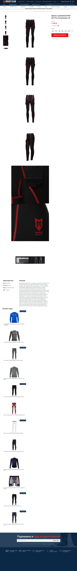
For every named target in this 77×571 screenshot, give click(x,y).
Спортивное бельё (29, 11)
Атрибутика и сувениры (55, 6)
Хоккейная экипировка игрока (18, 11)
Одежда (39, 6)
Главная (4, 11)
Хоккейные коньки (13, 6)
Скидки (72, 6)
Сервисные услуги (36, 4)
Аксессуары (31, 6)
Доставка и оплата (21, 1)
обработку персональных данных (48, 543)
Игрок (4, 4)
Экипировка (23, 6)
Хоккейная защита (13, 4)
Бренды (65, 6)
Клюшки (4, 6)
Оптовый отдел (38, 1)
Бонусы (55, 1)
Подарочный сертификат (47, 1)
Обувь (46, 6)
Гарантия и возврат (30, 1)
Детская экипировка (24, 4)
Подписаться (56, 540)
